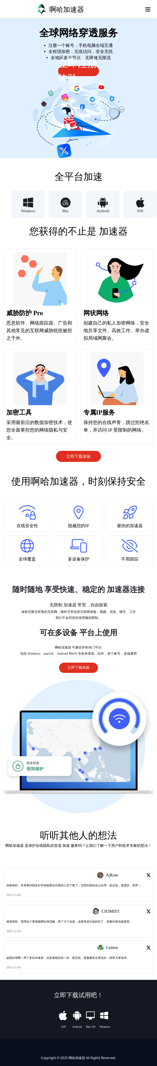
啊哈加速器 (77, 1057)
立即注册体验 (77, 71)
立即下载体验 (78, 456)
